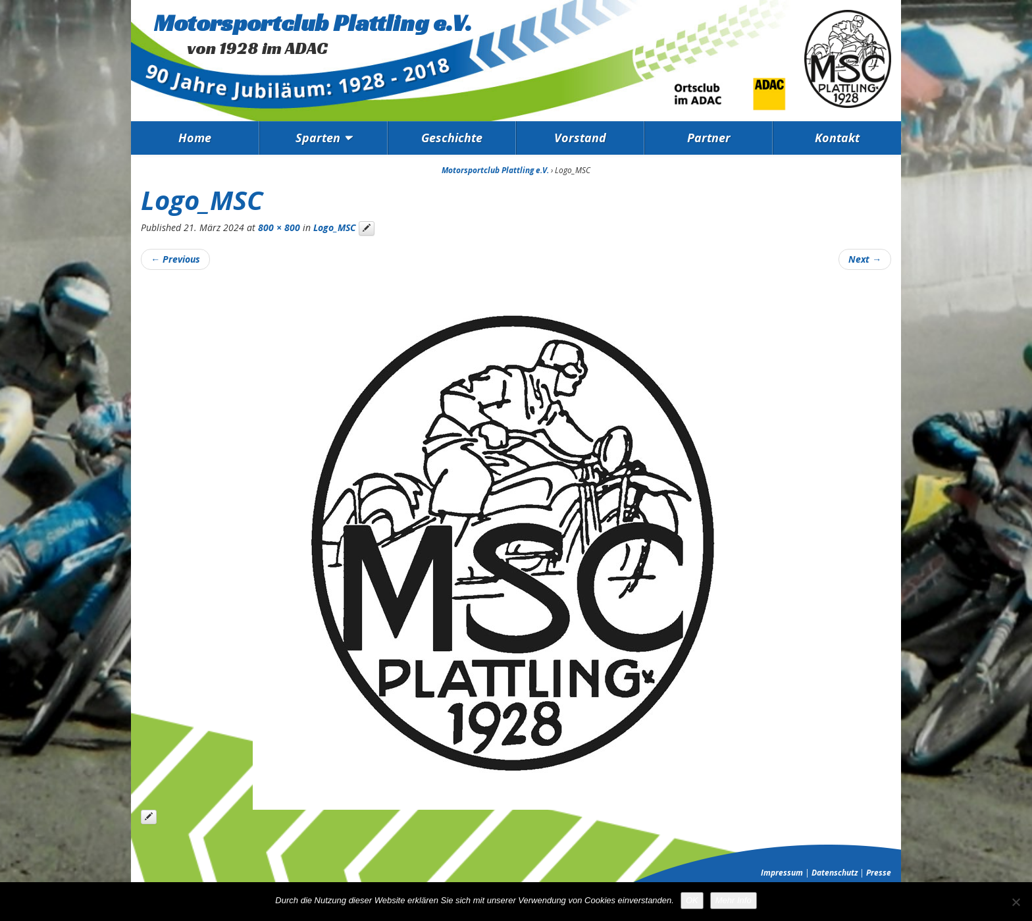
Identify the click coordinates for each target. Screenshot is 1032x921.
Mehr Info (733, 900)
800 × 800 (279, 227)
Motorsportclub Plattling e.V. (313, 23)
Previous (175, 259)
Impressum (782, 872)
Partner (709, 137)
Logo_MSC (334, 227)
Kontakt (837, 137)
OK (692, 900)
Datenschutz (835, 872)
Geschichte (451, 137)
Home (194, 137)
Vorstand (580, 137)
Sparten (318, 137)
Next (864, 259)
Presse (878, 872)
